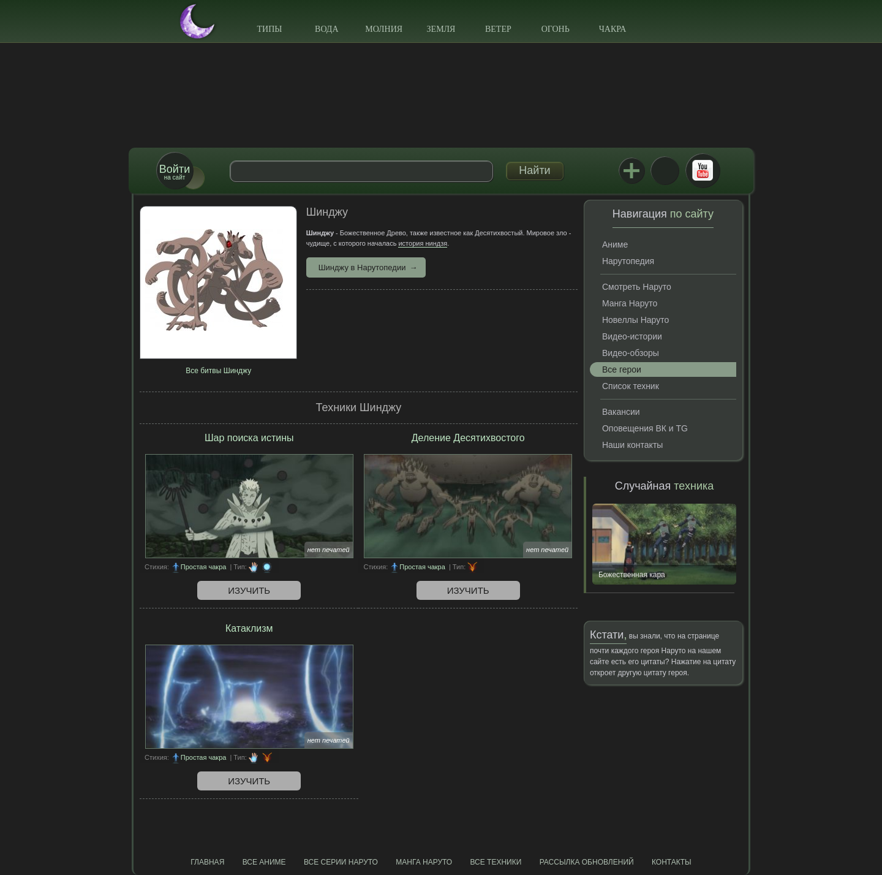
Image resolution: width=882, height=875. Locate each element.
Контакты (672, 862)
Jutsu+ (631, 170)
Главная (207, 862)
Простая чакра (204, 566)
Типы (269, 29)
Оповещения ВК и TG (645, 428)
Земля (441, 29)
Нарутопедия (628, 261)
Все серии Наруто (341, 862)
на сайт (174, 172)
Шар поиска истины (249, 438)
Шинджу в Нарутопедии (362, 267)
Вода (326, 29)
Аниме (615, 244)
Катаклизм (249, 628)
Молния (383, 29)
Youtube (702, 170)
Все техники (495, 862)
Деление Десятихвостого (468, 438)
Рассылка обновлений (587, 862)
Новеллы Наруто (635, 320)
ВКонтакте (664, 170)
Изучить (249, 590)
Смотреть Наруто (636, 287)
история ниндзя (422, 243)
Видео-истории (632, 336)
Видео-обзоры (630, 353)
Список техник (630, 386)
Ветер (498, 29)
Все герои (621, 369)
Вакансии (621, 412)
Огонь (555, 29)
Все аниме (264, 862)
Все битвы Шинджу (218, 370)
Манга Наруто (629, 303)
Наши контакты (632, 445)
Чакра (613, 29)
